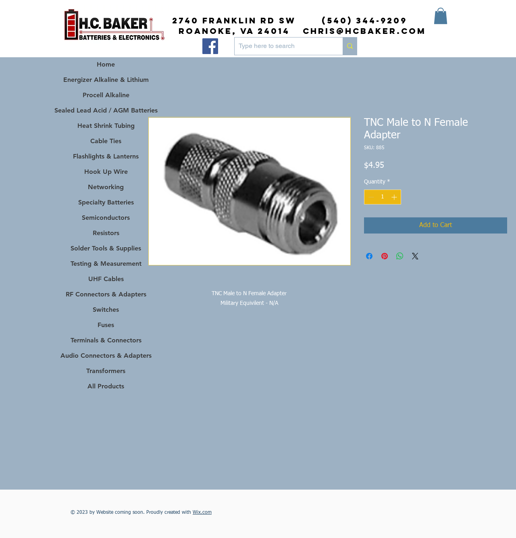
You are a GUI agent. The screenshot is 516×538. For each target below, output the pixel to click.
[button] (440, 16)
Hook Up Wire (106, 171)
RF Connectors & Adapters (106, 294)
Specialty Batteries (106, 202)
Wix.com (202, 512)
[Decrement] (370, 197)
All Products (105, 386)
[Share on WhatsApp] (400, 256)
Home (106, 64)
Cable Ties (105, 141)
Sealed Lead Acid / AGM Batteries (105, 110)
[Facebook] (210, 46)
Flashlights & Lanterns (106, 156)
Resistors (106, 233)
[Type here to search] (282, 46)
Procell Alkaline (106, 95)
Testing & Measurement (106, 263)
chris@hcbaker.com (364, 31)
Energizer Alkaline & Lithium (106, 79)
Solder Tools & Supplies (106, 248)
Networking (106, 187)
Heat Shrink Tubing (106, 125)
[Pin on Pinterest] (384, 256)
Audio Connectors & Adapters (105, 355)
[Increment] (395, 197)
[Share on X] (415, 256)
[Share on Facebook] (369, 256)
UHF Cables (106, 279)
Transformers (105, 371)
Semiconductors (106, 217)
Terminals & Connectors (106, 340)
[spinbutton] (382, 197)
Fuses (106, 325)
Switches (106, 309)
